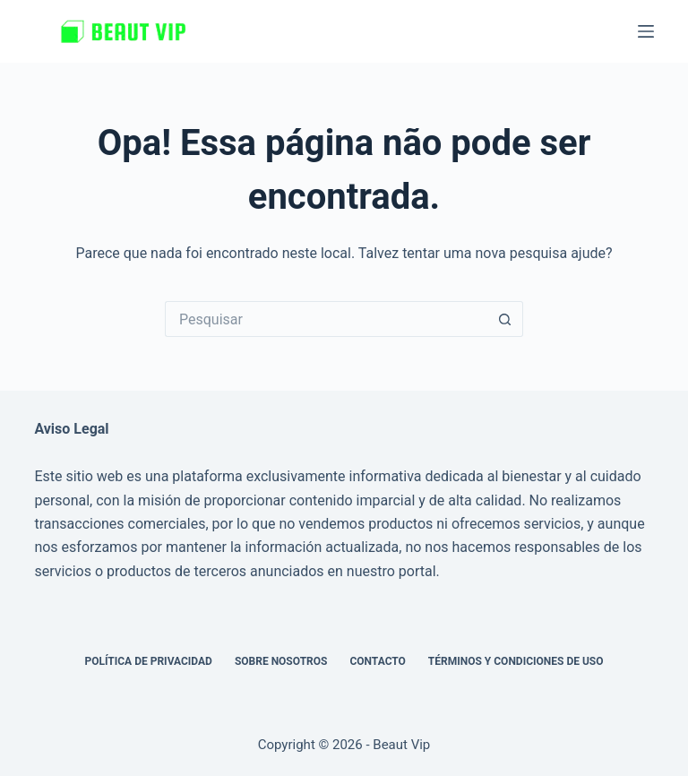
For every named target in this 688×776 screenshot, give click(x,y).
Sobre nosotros (281, 661)
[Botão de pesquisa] (505, 319)
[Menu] (646, 31)
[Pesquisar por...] (326, 319)
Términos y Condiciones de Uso (516, 661)
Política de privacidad (147, 661)
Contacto (377, 661)
